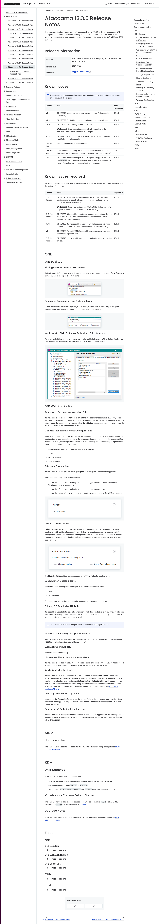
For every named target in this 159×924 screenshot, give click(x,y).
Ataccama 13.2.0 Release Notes (20, 83)
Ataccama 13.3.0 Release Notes (20, 67)
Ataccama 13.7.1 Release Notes (20, 29)
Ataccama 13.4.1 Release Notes (20, 50)
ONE (135, 30)
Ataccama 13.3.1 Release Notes (20, 63)
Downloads (150, 4)
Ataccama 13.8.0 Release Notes (20, 25)
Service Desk (137, 4)
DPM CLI (9, 165)
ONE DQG (48, 10)
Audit (8, 132)
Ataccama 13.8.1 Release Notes (20, 21)
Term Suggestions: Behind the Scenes (17, 101)
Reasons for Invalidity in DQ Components (145, 95)
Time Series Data (13, 119)
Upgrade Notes (141, 107)
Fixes (136, 127)
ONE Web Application (143, 59)
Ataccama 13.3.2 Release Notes (20, 59)
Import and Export (13, 144)
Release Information (141, 20)
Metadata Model (12, 140)
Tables (83, 804)
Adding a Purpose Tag (145, 75)
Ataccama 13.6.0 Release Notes (20, 42)
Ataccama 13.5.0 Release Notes (20, 46)
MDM (136, 104)
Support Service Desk (80, 72)
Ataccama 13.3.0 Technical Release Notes (20, 72)
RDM (136, 111)
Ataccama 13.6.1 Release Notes (20, 38)
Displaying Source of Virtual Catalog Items (144, 45)
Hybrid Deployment (13, 178)
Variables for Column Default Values (143, 119)
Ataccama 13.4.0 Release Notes (20, 54)
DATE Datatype (141, 114)
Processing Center (13, 153)
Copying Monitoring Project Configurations (145, 69)
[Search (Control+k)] (108, 4)
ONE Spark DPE (142, 141)
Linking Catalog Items (144, 78)
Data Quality (11, 106)
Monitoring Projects (13, 111)
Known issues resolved (142, 27)
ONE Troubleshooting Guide (17, 170)
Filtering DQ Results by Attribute (145, 89)
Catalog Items (11, 91)
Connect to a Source (14, 95)
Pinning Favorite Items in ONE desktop (146, 39)
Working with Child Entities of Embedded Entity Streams (146, 52)
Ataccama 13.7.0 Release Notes (20, 33)
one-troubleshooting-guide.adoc (87, 163)
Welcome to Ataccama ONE (17, 12)
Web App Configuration (145, 100)
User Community (122, 4)
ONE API (9, 157)
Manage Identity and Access (17, 127)
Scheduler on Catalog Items (144, 83)
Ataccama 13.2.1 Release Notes (20, 78)
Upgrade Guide (12, 174)
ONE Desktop (140, 34)
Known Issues (139, 23)
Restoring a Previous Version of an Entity (144, 63)
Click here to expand (56, 850)
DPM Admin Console (14, 161)
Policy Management (14, 149)
